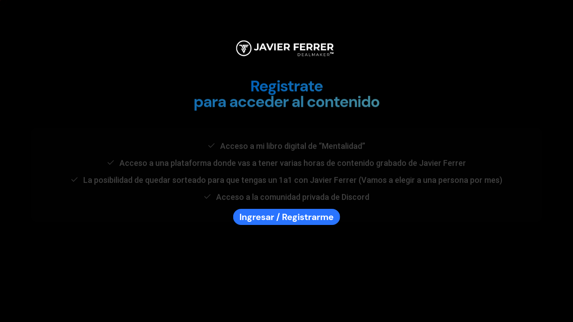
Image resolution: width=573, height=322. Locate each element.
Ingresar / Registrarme (286, 217)
